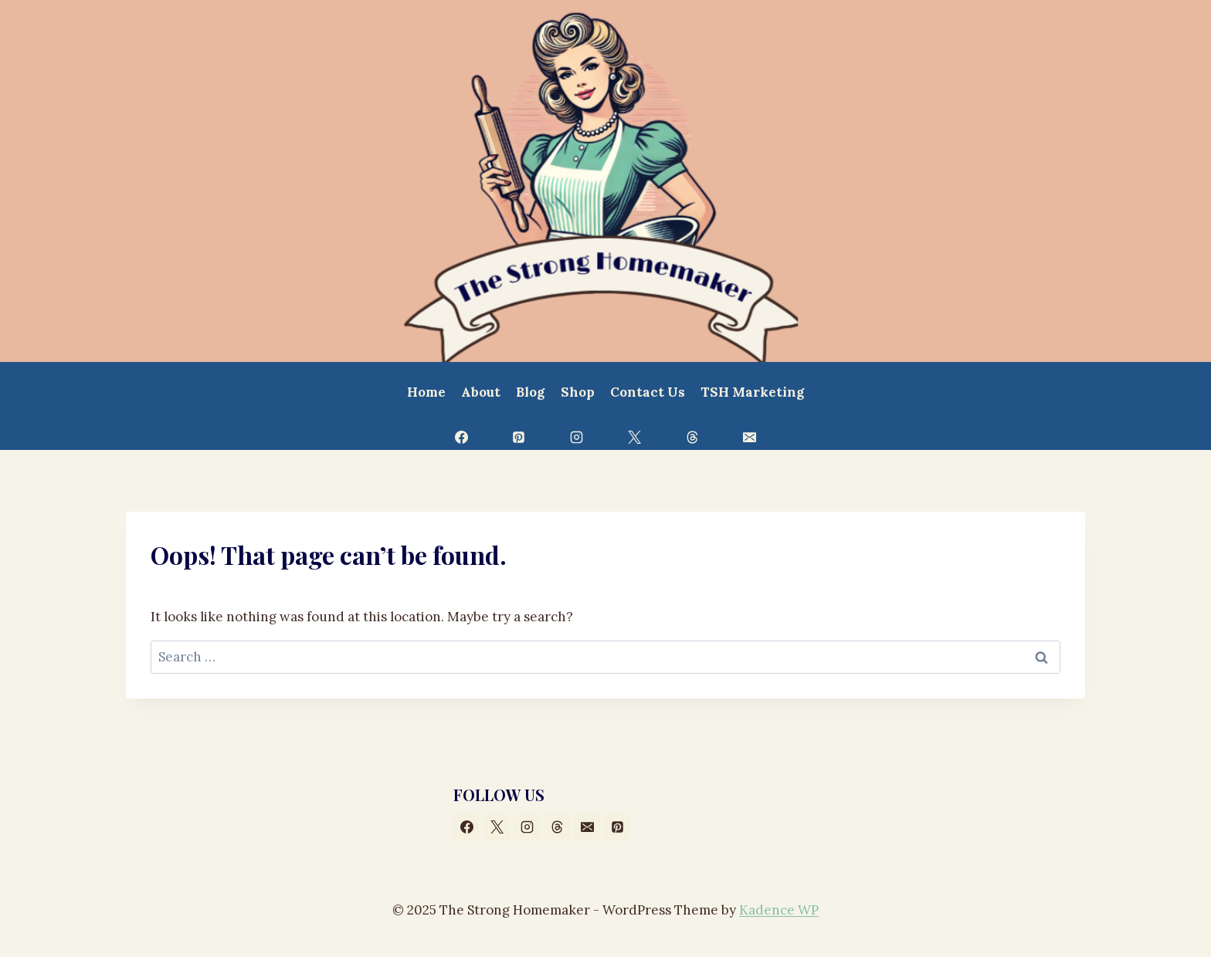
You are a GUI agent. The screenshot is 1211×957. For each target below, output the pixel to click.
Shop (578, 392)
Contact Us (647, 392)
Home (426, 392)
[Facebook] (461, 437)
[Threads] (692, 437)
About (480, 392)
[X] (634, 437)
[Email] (750, 437)
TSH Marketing (752, 392)
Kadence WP (779, 909)
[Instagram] (577, 437)
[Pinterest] (519, 437)
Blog (530, 392)
